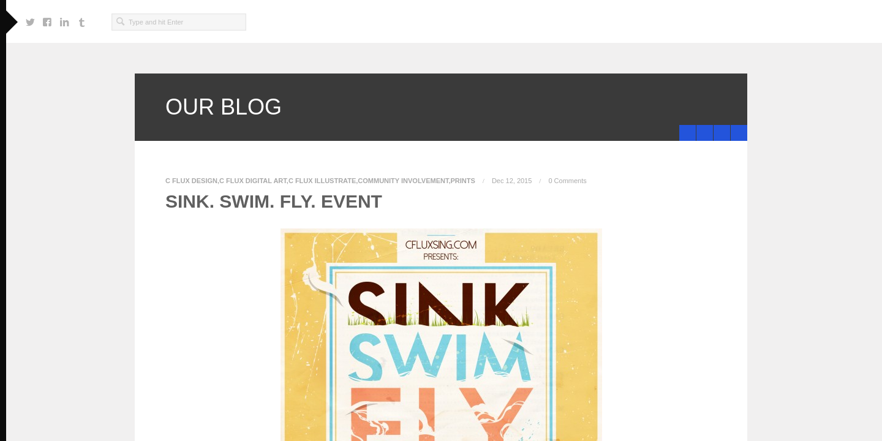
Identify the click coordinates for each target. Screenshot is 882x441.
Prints (463, 180)
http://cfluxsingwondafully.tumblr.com (81, 18)
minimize (739, 133)
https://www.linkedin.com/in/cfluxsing (64, 18)
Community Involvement (403, 180)
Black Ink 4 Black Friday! (724, 133)
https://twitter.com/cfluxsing (30, 18)
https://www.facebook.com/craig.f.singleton (47, 18)
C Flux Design (191, 180)
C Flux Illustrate (322, 180)
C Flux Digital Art (253, 180)
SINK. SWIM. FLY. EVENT (273, 201)
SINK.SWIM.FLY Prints (690, 133)
